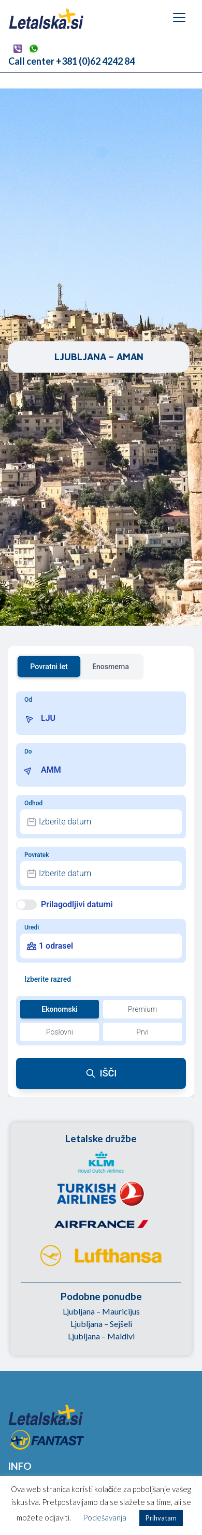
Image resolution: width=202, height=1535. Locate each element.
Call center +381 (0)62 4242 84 (71, 61)
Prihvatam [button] (161, 1518)
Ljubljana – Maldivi (101, 1336)
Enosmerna (110, 666)
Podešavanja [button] (104, 1517)
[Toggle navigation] (179, 17)
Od (28, 699)
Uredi (31, 927)
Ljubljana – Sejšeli (101, 1324)
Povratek (36, 855)
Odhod (33, 803)
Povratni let (49, 666)
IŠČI (101, 1073)
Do (28, 751)
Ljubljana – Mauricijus (101, 1311)
